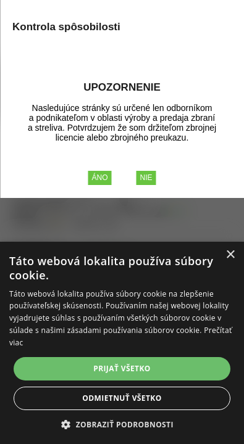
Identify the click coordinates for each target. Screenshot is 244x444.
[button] (122, 424)
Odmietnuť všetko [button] (121, 398)
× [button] (230, 255)
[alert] (122, 343)
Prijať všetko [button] (122, 368)
